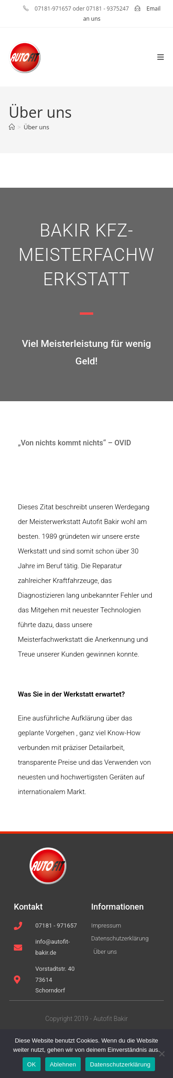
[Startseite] (12, 127)
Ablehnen (63, 1064)
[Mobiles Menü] (161, 57)
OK (31, 1064)
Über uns (36, 127)
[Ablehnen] (161, 1053)
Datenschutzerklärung (120, 1064)
